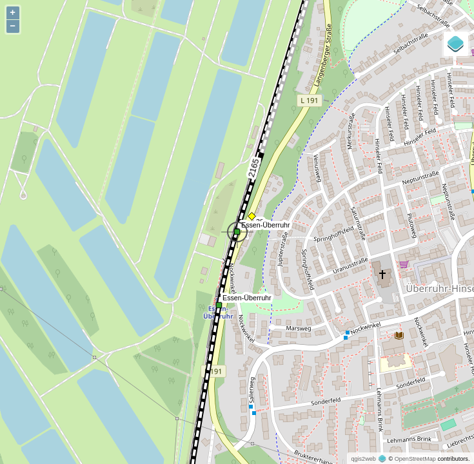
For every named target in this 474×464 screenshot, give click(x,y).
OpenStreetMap (415, 459)
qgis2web (363, 459)
